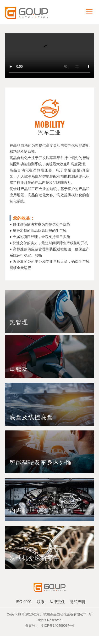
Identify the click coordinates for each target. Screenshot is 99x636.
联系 (40, 602)
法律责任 (57, 602)
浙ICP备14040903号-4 (57, 625)
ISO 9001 (24, 602)
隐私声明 (77, 602)
